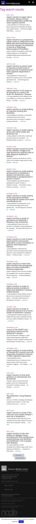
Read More (15, 521)
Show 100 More (20, 458)
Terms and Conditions (6, 481)
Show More (18, 455)
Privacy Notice (15, 481)
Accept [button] (21, 521)
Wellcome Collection (13, 494)
